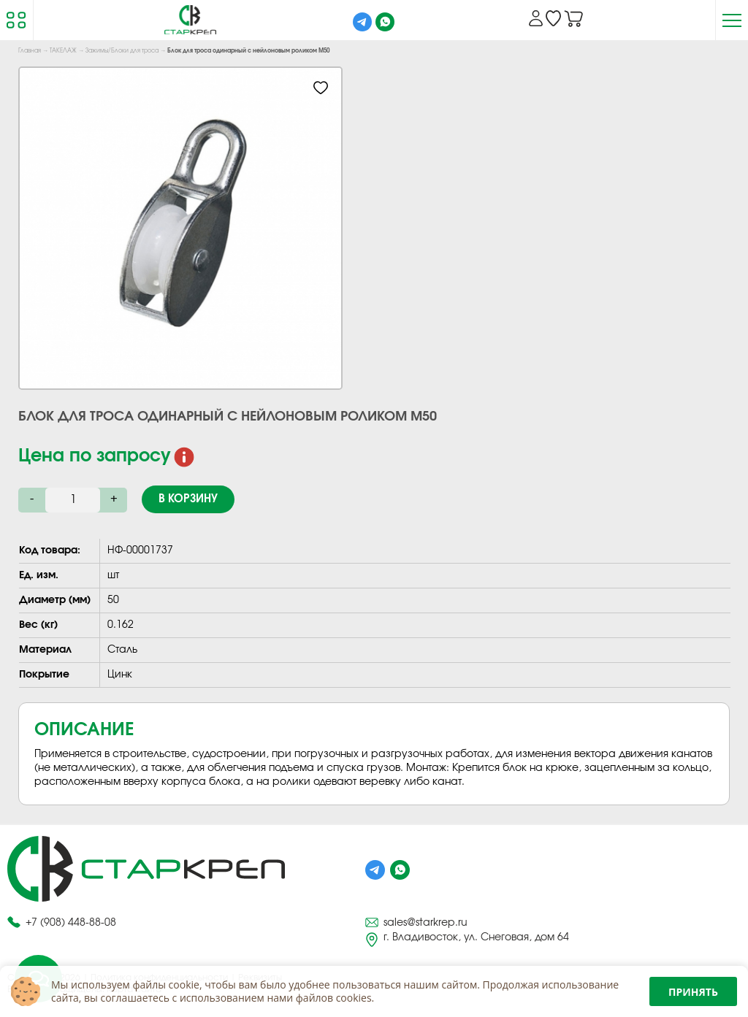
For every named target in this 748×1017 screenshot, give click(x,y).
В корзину (188, 499)
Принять (693, 992)
